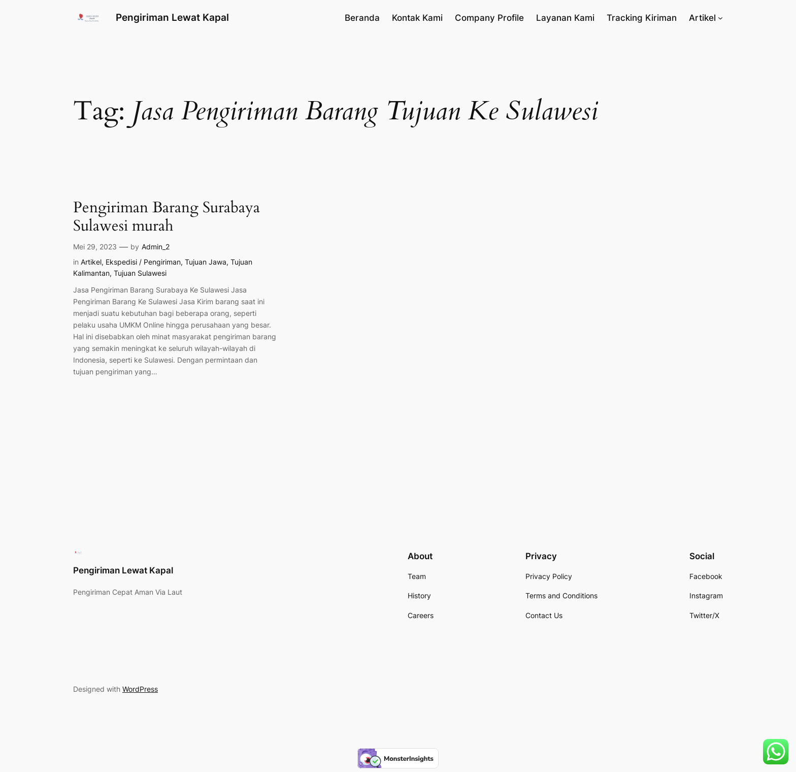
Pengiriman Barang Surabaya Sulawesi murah (166, 217)
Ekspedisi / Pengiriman (143, 262)
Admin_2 (156, 246)
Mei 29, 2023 (95, 246)
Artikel (91, 262)
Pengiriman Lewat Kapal (172, 17)
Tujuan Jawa (205, 262)
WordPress (140, 689)
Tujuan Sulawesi (140, 273)
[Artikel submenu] (720, 17)
